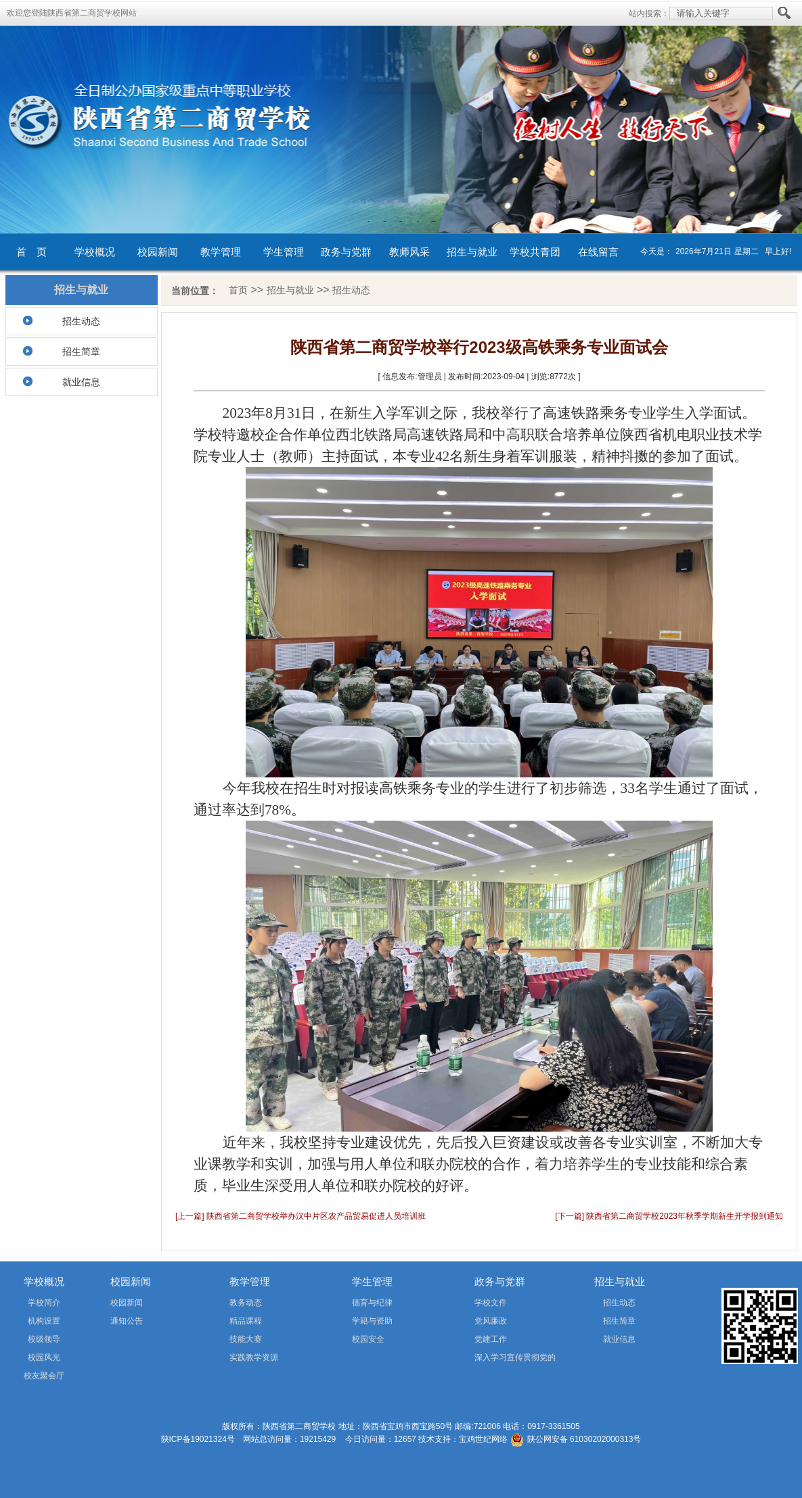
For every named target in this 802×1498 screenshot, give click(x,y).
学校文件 (490, 1302)
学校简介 (44, 1302)
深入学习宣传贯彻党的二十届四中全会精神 (496, 1360)
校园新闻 (157, 252)
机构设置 (44, 1321)
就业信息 (81, 382)
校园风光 (44, 1357)
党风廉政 (490, 1321)
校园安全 (368, 1339)
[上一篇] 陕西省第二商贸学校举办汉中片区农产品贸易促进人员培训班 (300, 1216)
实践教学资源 (253, 1357)
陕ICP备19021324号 (198, 1439)
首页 (238, 290)
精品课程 (245, 1321)
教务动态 (245, 1302)
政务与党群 (346, 252)
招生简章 (81, 351)
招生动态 (81, 321)
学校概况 (94, 252)
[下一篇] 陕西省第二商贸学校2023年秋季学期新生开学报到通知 (669, 1216)
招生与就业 (472, 252)
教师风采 (409, 252)
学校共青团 (535, 252)
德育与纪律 (372, 1302)
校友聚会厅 (44, 1375)
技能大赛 (245, 1339)
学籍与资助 (372, 1321)
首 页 (31, 252)
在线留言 (598, 252)
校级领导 (44, 1339)
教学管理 (220, 252)
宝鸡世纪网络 (483, 1439)
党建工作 (490, 1339)
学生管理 (283, 252)
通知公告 (126, 1321)
